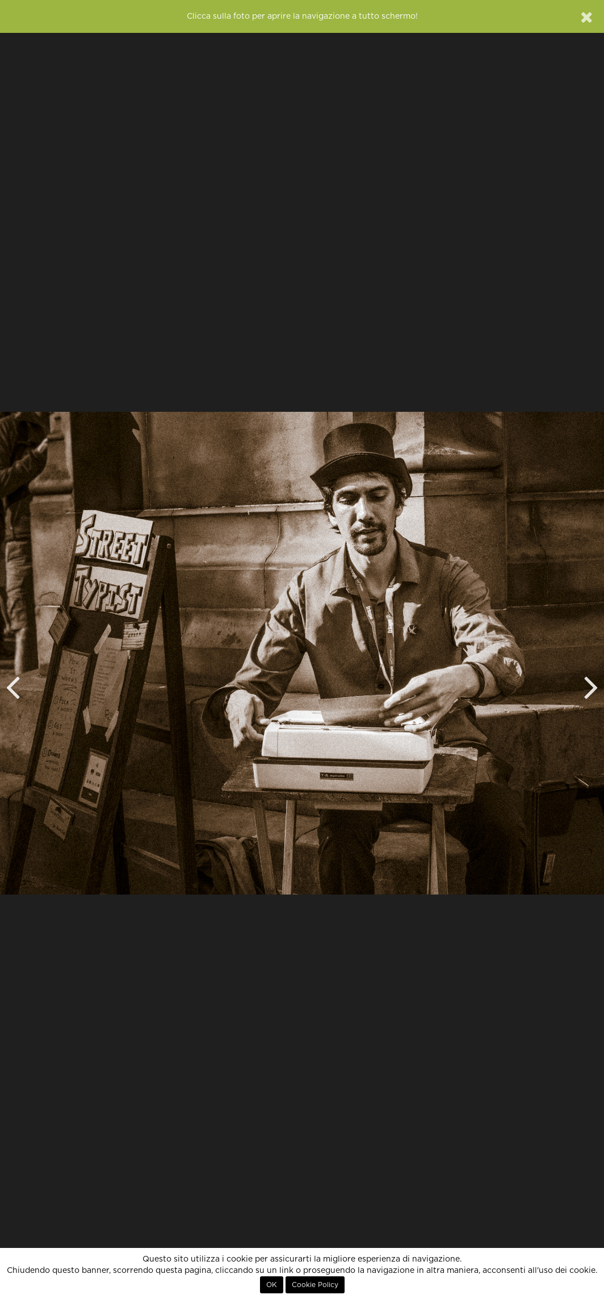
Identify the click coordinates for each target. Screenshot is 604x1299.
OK (271, 1284)
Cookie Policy (315, 1284)
